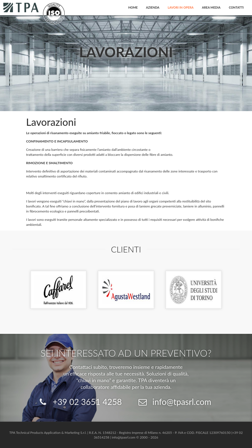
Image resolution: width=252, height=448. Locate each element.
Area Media (211, 7)
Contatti (236, 7)
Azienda (152, 7)
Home (133, 7)
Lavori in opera (180, 7)
